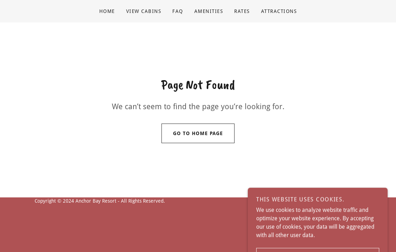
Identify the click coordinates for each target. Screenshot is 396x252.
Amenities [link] (208, 11)
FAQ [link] (177, 11)
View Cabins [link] (143, 11)
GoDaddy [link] (351, 201)
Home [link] (107, 11)
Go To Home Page (192, 133)
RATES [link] (242, 11)
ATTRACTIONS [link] (279, 11)
